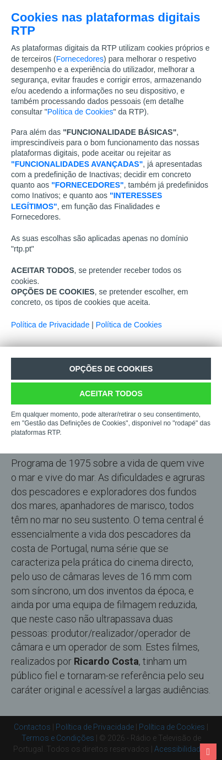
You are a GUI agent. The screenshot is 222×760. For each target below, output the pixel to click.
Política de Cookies (80, 111)
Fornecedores (80, 58)
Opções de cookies (111, 368)
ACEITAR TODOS (111, 393)
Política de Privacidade (50, 324)
